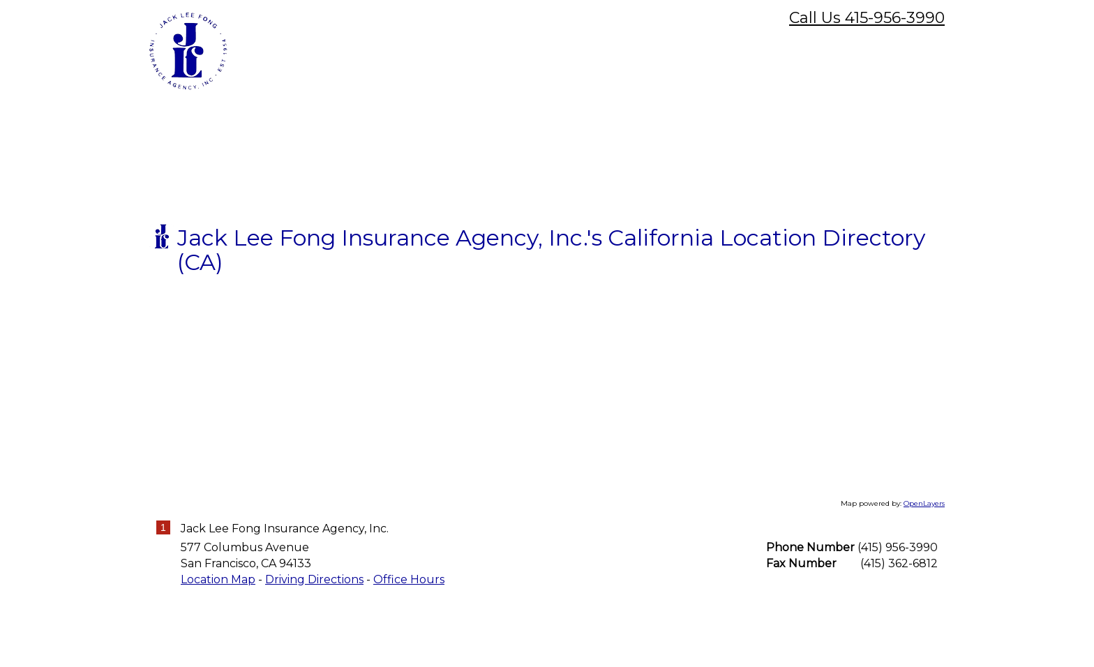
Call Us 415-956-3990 (867, 17)
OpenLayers (924, 605)
